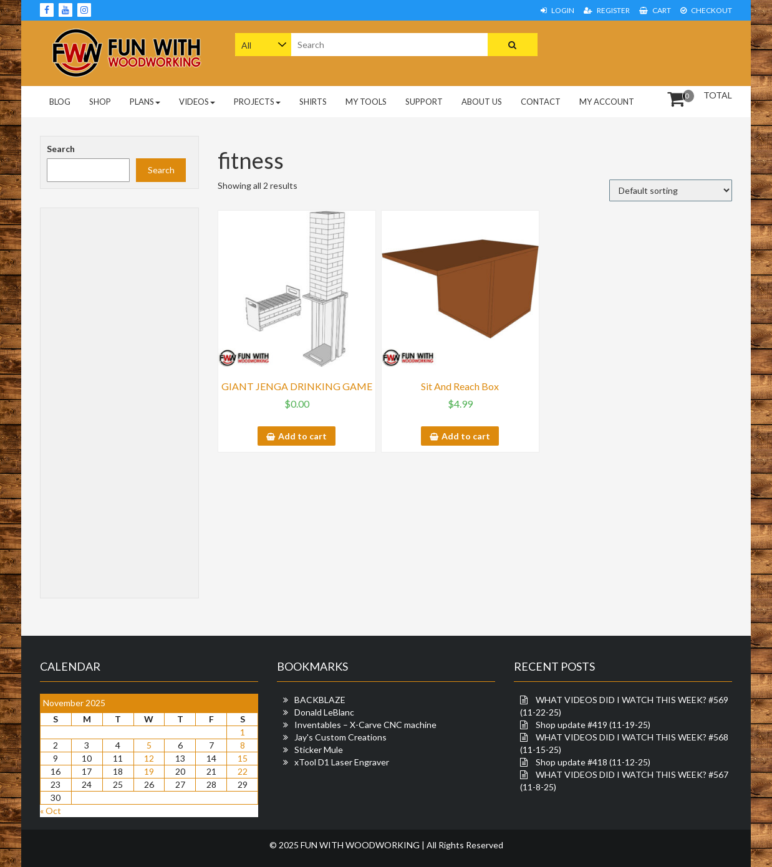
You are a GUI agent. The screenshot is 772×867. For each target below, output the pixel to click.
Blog (59, 102)
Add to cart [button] (302, 436)
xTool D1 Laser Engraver (341, 762)
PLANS (145, 102)
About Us (481, 102)
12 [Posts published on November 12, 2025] (149, 758)
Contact (541, 102)
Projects (257, 102)
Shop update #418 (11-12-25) (593, 762)
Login (557, 10)
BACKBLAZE (319, 699)
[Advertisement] (652, 52)
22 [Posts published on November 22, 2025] (243, 771)
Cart (655, 10)
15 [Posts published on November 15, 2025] (243, 758)
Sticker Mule (318, 749)
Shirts (313, 102)
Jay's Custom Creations (340, 737)
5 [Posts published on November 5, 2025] (149, 745)
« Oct (50, 810)
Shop (100, 102)
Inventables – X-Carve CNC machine (365, 724)
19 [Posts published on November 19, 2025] (149, 771)
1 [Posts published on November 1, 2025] (242, 732)
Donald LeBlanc (324, 712)
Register (607, 10)
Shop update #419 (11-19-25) (593, 724)
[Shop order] (670, 190)
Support (424, 102)
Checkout (706, 10)
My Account (606, 102)
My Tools (366, 102)
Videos (197, 102)
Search (61, 148)
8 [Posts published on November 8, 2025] (242, 745)
